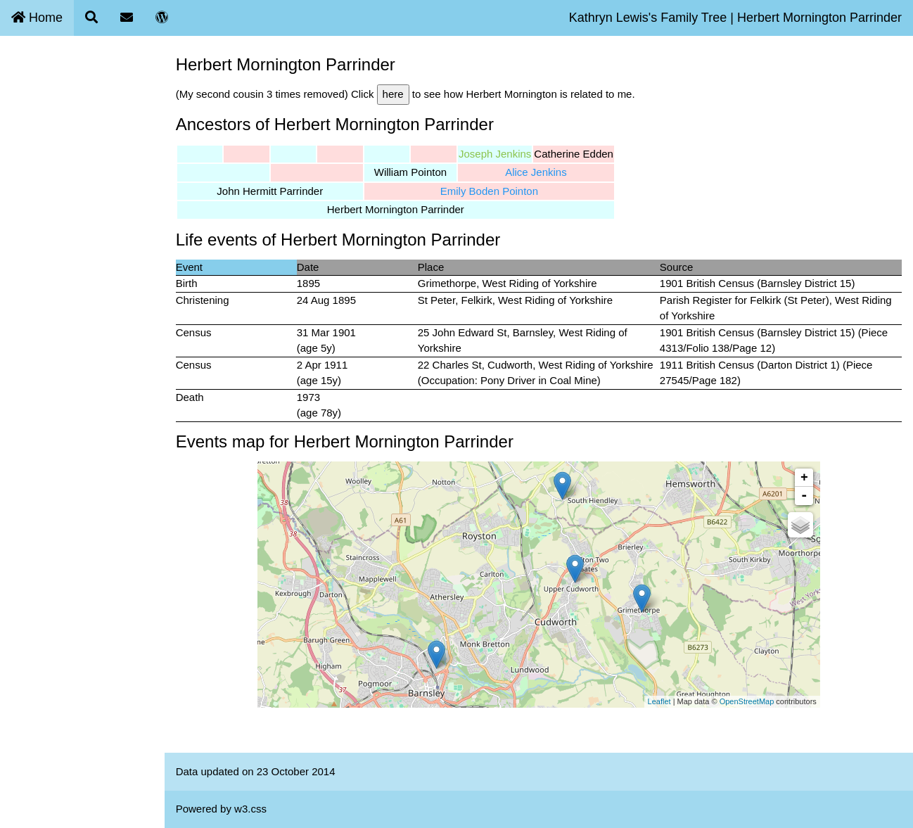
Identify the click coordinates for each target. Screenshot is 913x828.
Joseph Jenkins (506, 154)
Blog (19, 169)
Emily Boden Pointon (500, 191)
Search (25, 104)
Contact (26, 137)
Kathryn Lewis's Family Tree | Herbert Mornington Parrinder (735, 18)
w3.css (261, 809)
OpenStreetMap (752, 701)
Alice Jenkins (548, 172)
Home (37, 18)
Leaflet (665, 701)
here (404, 94)
